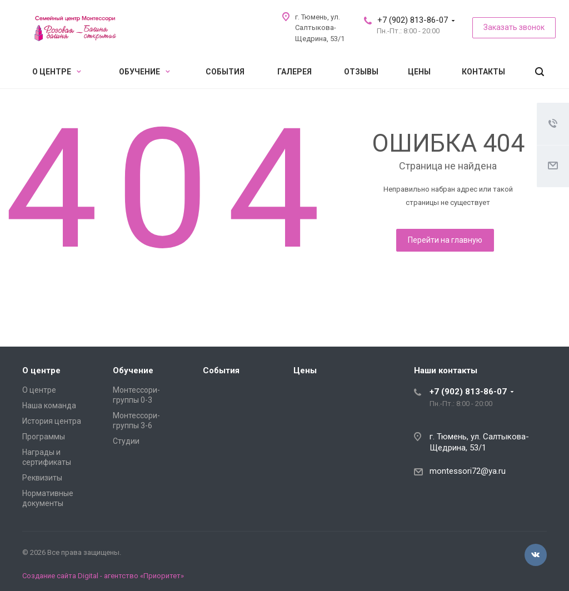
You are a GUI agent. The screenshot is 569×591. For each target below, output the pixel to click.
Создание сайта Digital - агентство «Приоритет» (103, 576)
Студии (126, 441)
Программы (43, 436)
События (225, 71)
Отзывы (361, 71)
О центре (56, 71)
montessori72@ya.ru (468, 471)
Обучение (144, 71)
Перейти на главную (445, 240)
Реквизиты (42, 477)
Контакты (483, 71)
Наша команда (49, 405)
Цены (419, 71)
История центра (51, 421)
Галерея (294, 71)
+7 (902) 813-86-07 (412, 20)
